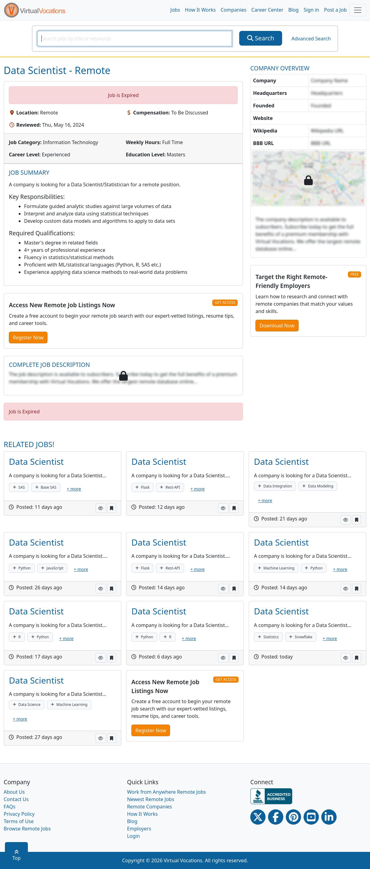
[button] (101, 508)
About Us (14, 792)
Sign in (311, 9)
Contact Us (16, 799)
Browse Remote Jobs (27, 828)
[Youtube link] (311, 817)
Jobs (175, 9)
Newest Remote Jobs (150, 799)
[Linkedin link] (329, 817)
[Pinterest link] (293, 817)
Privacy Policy (19, 814)
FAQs (9, 806)
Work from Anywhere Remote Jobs (166, 792)
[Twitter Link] (258, 817)
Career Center (267, 9)
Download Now (276, 325)
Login (133, 836)
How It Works (200, 9)
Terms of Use (19, 821)
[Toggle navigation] (357, 10)
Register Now (28, 337)
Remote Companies (149, 806)
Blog (293, 9)
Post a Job (335, 9)
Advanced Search (310, 38)
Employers (139, 828)
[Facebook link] (275, 817)
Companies (233, 9)
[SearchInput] (134, 38)
